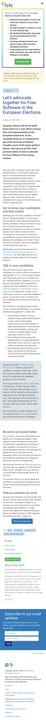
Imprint (7, 693)
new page (24, 414)
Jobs (7, 689)
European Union (30, 530)
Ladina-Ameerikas (27, 702)
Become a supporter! (22, 521)
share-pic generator (33, 464)
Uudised (8, 91)
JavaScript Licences (12, 716)
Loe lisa (8, 599)
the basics (17, 275)
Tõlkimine (8, 713)
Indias (16, 702)
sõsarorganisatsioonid (20, 699)
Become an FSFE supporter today (18, 13)
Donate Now (23, 61)
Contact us (9, 685)
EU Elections (18, 530)
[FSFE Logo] (7, 4)
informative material (27, 383)
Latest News (10, 550)
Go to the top (39, 653)
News (10, 530)
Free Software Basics (13, 553)
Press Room (10, 546)
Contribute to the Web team (15, 709)
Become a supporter (12, 559)
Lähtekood (9, 705)
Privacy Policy (17, 693)
